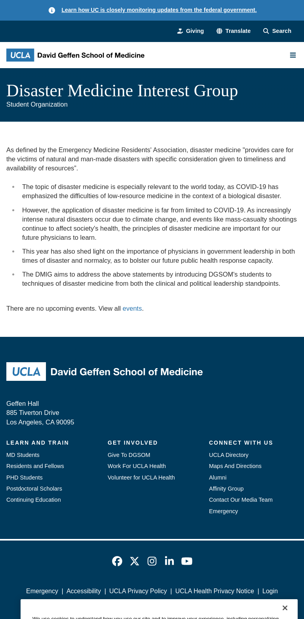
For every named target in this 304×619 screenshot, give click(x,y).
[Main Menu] (293, 55)
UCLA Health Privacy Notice (214, 591)
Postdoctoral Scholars (34, 488)
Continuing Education (33, 500)
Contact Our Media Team (241, 500)
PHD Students (24, 477)
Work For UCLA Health (137, 466)
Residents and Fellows (35, 466)
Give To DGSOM (129, 455)
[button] (233, 31)
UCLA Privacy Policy (138, 591)
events (132, 308)
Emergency (223, 511)
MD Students (23, 455)
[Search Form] (277, 31)
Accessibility (83, 591)
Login (270, 591)
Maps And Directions (235, 466)
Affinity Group (226, 488)
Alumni (217, 477)
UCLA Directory (229, 455)
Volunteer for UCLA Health (141, 477)
